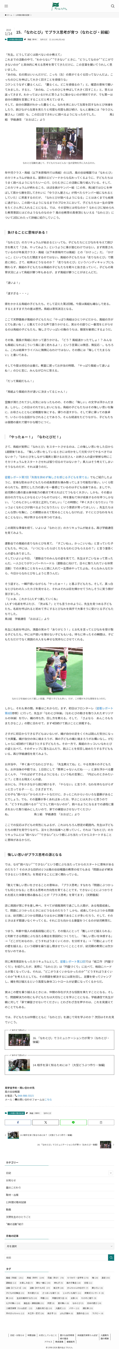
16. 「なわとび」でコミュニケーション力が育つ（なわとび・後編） (71, 1040)
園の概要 (105, 1338)
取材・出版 (12, 1195)
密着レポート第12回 (73, 961)
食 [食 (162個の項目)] (9, 1298)
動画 (8, 1209)
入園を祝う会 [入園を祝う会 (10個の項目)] (44, 1308)
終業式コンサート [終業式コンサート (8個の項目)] (94, 1292)
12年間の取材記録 (15, 39)
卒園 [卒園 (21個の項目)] (44, 1298)
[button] (18, 1122)
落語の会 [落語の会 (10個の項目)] (83, 1313)
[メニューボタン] (6, 6)
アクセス (48, 1341)
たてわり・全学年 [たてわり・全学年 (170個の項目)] (77, 1277)
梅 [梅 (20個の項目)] (95, 1277)
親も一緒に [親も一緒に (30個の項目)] (43, 1282)
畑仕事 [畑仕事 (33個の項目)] (88, 1308)
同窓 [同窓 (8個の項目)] (50, 1303)
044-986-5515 (25, 1095)
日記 (59, 1173)
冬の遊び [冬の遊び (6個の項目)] (33, 1292)
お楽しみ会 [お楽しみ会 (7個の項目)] (26, 1282)
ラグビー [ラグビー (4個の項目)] (97, 1313)
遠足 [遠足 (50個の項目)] (106, 1277)
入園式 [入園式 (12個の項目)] (60, 1308)
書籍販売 (71, 1341)
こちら (48, 1099)
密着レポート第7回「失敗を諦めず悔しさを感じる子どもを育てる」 (47, 477)
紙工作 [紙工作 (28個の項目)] (58, 1287)
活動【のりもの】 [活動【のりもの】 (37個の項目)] (40, 1287)
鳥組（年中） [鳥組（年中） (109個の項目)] (35, 1277)
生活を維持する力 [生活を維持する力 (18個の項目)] (27, 1298)
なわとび (43, 39)
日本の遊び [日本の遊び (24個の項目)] (94, 1303)
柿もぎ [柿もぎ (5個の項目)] (58, 1282)
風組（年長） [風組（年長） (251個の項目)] (14, 1277)
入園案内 (105, 1335)
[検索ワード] (59, 1257)
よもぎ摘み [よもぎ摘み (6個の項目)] (66, 1313)
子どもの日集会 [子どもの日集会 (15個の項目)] (15, 1292)
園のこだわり (13, 1187)
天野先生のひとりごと (18, 1217)
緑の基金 (64, 1338)
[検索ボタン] (113, 6)
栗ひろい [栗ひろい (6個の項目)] (97, 1287)
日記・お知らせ (17, 1335)
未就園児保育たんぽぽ (87, 1335)
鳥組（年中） (33, 39)
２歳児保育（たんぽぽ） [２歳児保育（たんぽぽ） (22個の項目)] (19, 1308)
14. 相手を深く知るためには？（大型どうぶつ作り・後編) (69, 1065)
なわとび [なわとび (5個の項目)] (78, 1303)
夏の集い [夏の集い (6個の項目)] (63, 1303)
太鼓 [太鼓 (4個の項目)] (74, 1298)
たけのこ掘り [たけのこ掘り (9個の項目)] (88, 1298)
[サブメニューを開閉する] (111, 1173)
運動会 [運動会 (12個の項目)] (11, 1282)
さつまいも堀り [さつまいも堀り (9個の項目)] (50, 1292)
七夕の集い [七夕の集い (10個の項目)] (13, 1303)
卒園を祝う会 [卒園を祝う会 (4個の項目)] (59, 1298)
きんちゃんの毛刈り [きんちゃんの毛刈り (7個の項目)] (77, 1287)
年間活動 (31, 1335)
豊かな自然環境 (67, 1335)
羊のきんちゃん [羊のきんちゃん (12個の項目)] (15, 1313)
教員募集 (59, 1341)
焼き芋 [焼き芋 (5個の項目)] (51, 1313)
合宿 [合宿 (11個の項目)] (88, 1282)
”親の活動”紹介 (14, 1224)
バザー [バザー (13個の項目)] (74, 1308)
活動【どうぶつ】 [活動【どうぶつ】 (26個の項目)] (16, 1287)
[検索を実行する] (111, 1257)
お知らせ (11, 1180)
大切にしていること (48, 1335)
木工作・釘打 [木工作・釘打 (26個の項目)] (36, 1313)
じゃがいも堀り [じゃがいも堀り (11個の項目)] (72, 1292)
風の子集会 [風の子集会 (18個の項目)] (73, 1282)
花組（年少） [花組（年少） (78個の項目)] (56, 1277)
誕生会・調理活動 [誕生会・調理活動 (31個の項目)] (34, 1303)
